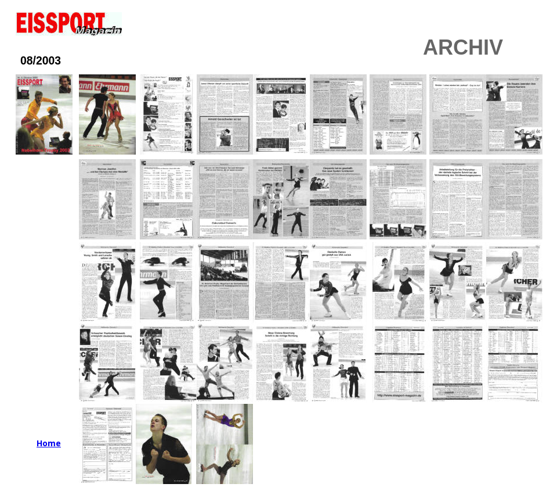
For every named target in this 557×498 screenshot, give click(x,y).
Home (49, 443)
